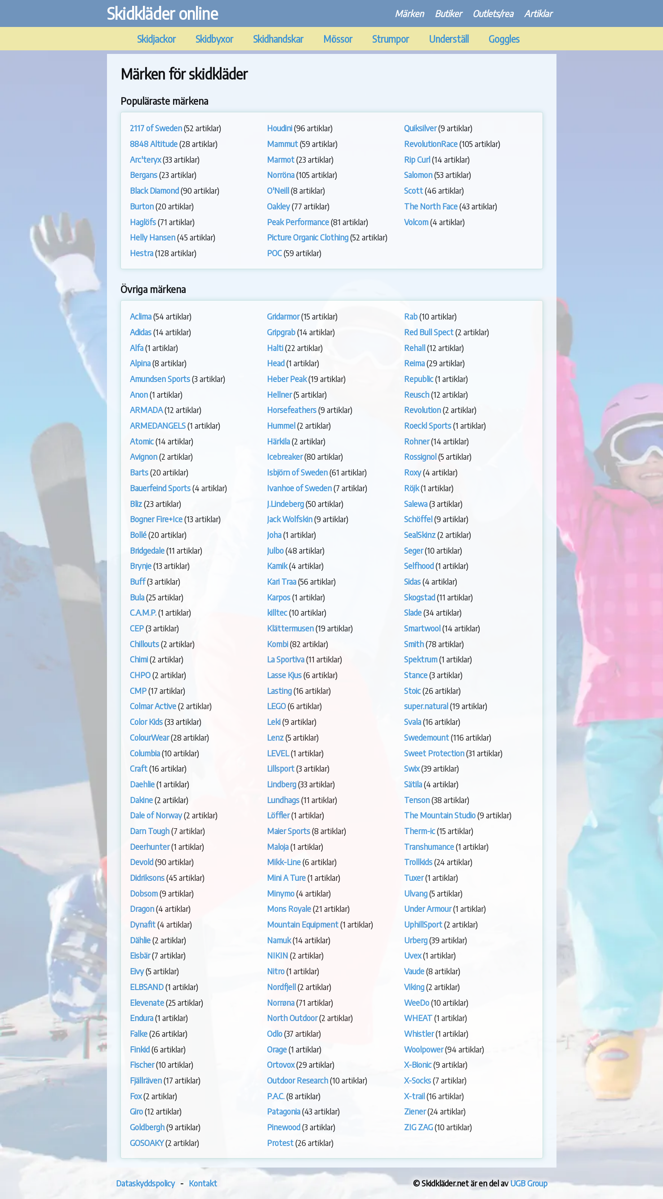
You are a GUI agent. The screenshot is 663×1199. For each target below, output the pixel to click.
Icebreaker (285, 456)
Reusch (416, 394)
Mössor (337, 39)
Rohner (416, 441)
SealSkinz (420, 534)
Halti (275, 347)
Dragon (142, 908)
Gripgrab (281, 332)
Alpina (140, 363)
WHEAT (418, 1017)
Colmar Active (153, 706)
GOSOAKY (147, 1142)
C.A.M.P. (143, 612)
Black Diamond (154, 190)
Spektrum (420, 659)
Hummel (281, 425)
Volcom (416, 222)
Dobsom (144, 893)
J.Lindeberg (285, 503)
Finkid (140, 1049)
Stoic (412, 690)
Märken (409, 13)
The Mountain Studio (440, 815)
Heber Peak (287, 378)
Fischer (142, 1064)
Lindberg (281, 784)
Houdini (279, 128)
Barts (139, 472)
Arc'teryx (145, 159)
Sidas (412, 581)
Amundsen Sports (160, 378)
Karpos (278, 597)
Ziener (415, 1111)
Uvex (412, 955)
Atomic (142, 441)
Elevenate (147, 1002)
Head (276, 363)
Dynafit (143, 924)
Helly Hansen (152, 237)
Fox (136, 1096)
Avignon (143, 456)
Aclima (140, 316)
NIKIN (277, 955)
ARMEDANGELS (158, 425)
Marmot (280, 159)
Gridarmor (283, 316)
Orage (277, 1049)
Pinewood (283, 1127)
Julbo (275, 550)
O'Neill (278, 190)
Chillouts (144, 644)
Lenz (275, 737)
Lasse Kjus (284, 675)
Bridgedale (147, 550)
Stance (415, 675)
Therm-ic (419, 831)
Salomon (418, 174)
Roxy (412, 472)
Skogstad (419, 597)
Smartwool (422, 628)
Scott (413, 190)
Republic (418, 378)
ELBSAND (147, 986)
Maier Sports (288, 831)
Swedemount (426, 737)
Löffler (278, 815)
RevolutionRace (431, 143)
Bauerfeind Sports (160, 488)
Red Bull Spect (429, 332)
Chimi (139, 659)
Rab (411, 316)
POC (274, 253)
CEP (137, 628)
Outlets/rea (492, 13)
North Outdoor (292, 1017)
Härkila (278, 441)
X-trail (414, 1096)
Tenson (417, 800)
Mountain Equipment (302, 924)
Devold (141, 862)
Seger (413, 550)
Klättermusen (290, 628)
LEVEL (278, 753)
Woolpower (423, 1049)
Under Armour (427, 908)
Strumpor (390, 39)
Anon (139, 394)
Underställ (449, 39)
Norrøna (280, 1002)
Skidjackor (156, 39)
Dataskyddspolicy (145, 1183)
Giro (136, 1111)
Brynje (140, 565)
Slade (413, 612)
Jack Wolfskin (289, 519)
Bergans (143, 174)
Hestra (141, 253)
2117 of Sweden (156, 128)
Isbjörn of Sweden (297, 472)
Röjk (411, 488)
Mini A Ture (286, 877)
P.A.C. (276, 1096)
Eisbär (140, 955)
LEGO (276, 706)
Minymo (280, 893)
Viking (414, 986)
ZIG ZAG (418, 1127)
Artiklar (538, 13)
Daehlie (142, 784)
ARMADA (146, 409)
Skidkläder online (162, 13)
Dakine (141, 800)
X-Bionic (418, 1064)
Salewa (415, 503)
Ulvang (415, 893)
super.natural (426, 706)
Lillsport (280, 768)
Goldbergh (147, 1127)
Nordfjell (281, 986)
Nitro (276, 971)
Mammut (282, 143)
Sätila (413, 784)
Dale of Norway (156, 815)
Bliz (136, 503)
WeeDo (416, 1002)
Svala (412, 721)
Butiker (448, 13)
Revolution (422, 409)
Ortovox (280, 1064)
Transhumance (429, 846)
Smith (414, 644)
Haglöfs (143, 222)
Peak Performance (298, 222)
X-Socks (417, 1080)
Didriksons (147, 877)
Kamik (277, 565)
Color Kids (146, 721)
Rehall (414, 347)
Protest (280, 1142)
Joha (274, 534)
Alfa (136, 347)
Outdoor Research (297, 1080)
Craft (138, 768)
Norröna (280, 174)
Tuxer (413, 877)
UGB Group (528, 1183)
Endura (141, 1017)
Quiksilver (420, 128)
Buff (137, 581)
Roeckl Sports (427, 425)
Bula (137, 597)
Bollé (138, 534)
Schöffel (418, 519)
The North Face (431, 206)
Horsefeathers (291, 409)
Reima (414, 363)
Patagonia (283, 1111)
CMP (138, 690)
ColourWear (149, 737)
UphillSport (423, 924)
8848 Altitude (154, 143)
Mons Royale (289, 908)
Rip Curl (417, 159)
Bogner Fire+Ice (156, 519)
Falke (138, 1033)
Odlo (274, 1033)
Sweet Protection (434, 753)
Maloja (278, 846)
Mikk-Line (284, 862)
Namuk (279, 940)
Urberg (415, 940)
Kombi (277, 644)
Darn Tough (149, 831)
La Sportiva (285, 659)
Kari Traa (281, 581)
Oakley (278, 206)
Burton (142, 206)
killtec (277, 612)
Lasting (279, 690)
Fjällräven (146, 1080)
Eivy (137, 971)
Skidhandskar (278, 39)
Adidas (140, 332)
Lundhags (283, 800)
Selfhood (419, 565)
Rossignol (420, 456)
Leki (273, 721)
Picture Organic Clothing (307, 237)
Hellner (279, 394)
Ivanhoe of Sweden (299, 488)
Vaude (414, 971)
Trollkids (418, 862)
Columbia (145, 753)
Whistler (419, 1033)
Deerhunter (149, 846)
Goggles (504, 39)
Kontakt (203, 1183)
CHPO (140, 675)
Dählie (140, 940)
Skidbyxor (214, 39)
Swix (411, 768)
